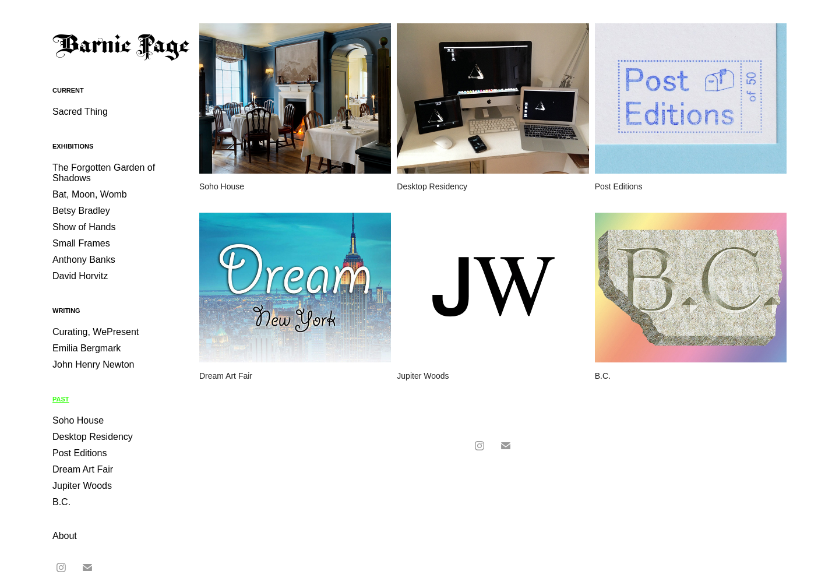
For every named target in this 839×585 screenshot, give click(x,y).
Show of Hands (84, 227)
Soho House (78, 420)
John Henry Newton (93, 364)
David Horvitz (80, 276)
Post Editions (79, 453)
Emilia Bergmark (86, 348)
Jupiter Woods (82, 486)
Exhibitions (72, 146)
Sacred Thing (80, 112)
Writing (66, 310)
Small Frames (81, 243)
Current (68, 90)
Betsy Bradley (81, 211)
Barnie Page (120, 46)
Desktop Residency (92, 437)
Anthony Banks (83, 260)
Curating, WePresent (95, 332)
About (64, 536)
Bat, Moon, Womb (89, 194)
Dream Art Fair (82, 469)
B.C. (61, 502)
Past (60, 399)
